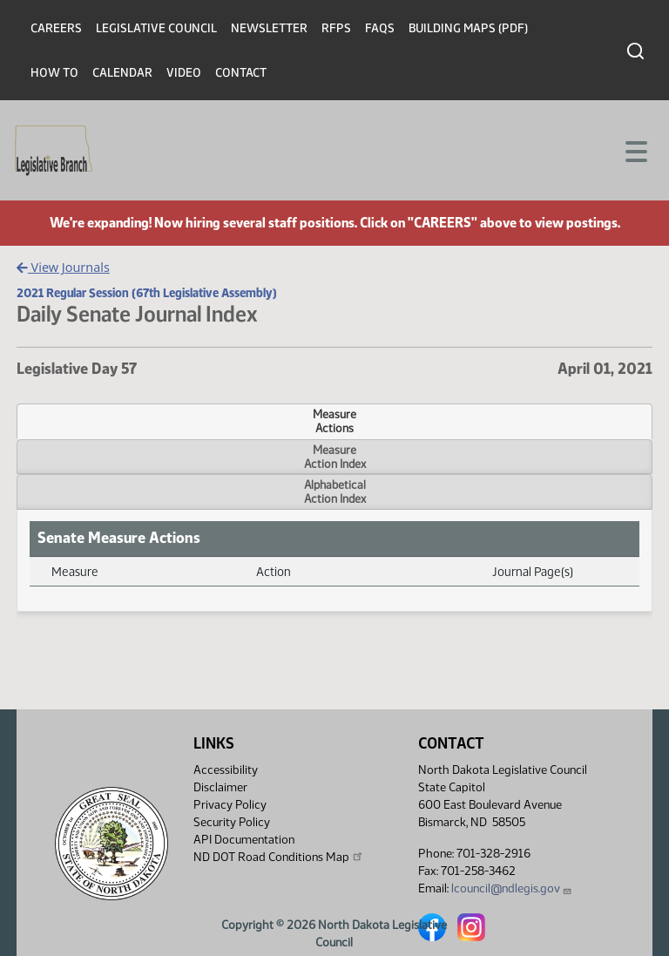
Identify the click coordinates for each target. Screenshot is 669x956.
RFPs (336, 28)
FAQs (380, 28)
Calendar (122, 72)
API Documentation (243, 839)
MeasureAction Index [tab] (335, 457)
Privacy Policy (230, 804)
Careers (56, 28)
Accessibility (225, 770)
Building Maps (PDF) (468, 28)
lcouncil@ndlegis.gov (511, 888)
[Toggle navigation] (635, 149)
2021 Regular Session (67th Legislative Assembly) (147, 293)
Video (183, 72)
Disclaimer (220, 787)
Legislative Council (156, 28)
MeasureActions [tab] (334, 421)
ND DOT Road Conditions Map (278, 856)
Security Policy (231, 822)
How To (54, 72)
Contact (241, 72)
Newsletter (269, 28)
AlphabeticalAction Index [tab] (335, 491)
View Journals (63, 267)
